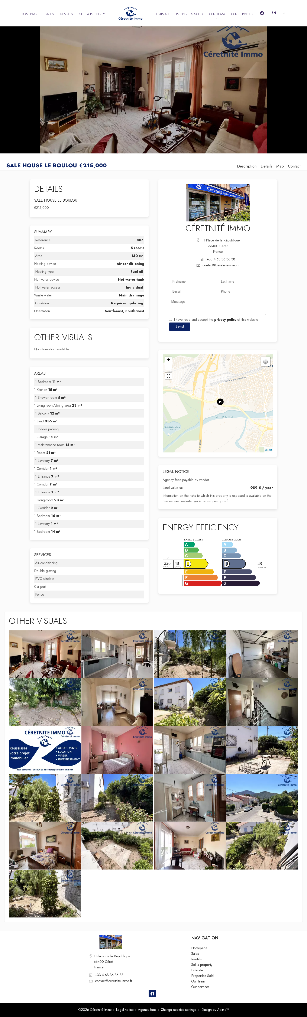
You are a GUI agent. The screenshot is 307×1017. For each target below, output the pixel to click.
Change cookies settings (178, 1009)
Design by (214, 1009)
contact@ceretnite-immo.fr (221, 265)
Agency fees (147, 1009)
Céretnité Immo (217, 228)
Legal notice (125, 1009)
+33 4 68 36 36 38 (221, 259)
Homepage (130, 13)
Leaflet (268, 449)
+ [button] (168, 360)
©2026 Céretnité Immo (95, 1009)
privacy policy (225, 319)
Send (180, 326)
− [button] (168, 366)
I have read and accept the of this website (216, 319)
